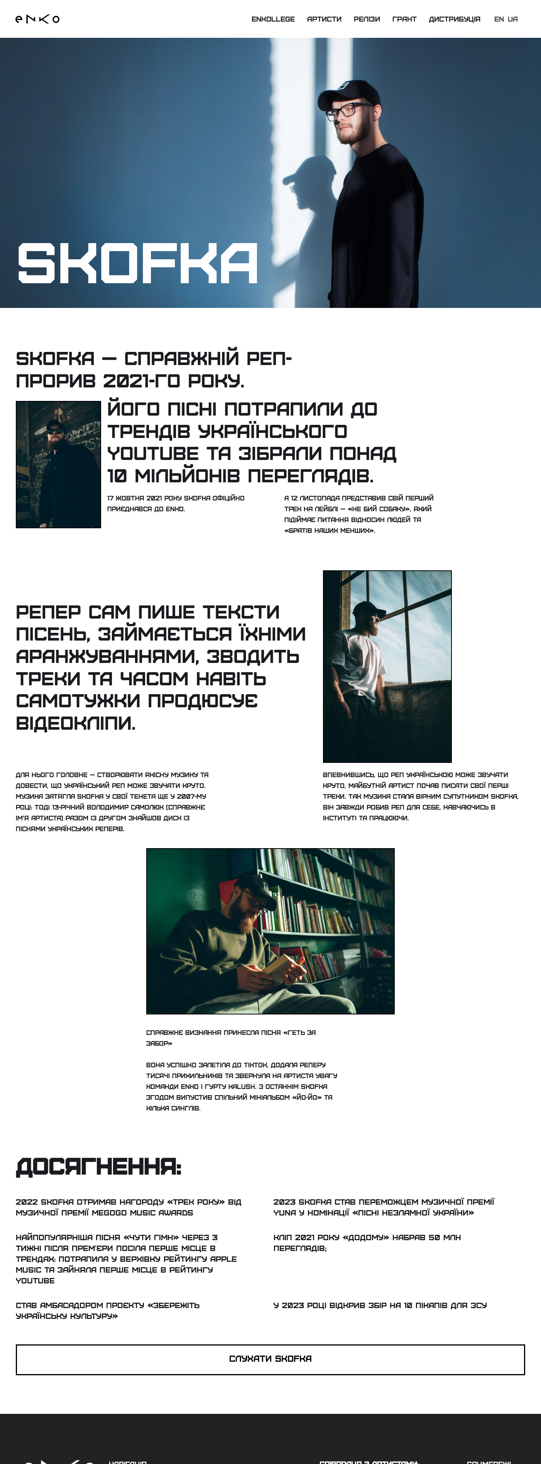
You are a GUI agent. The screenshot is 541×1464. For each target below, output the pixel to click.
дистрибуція (454, 19)
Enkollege (273, 19)
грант (404, 19)
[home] (37, 18)
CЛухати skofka (270, 1358)
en (499, 19)
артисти (324, 19)
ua (513, 19)
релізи (367, 19)
